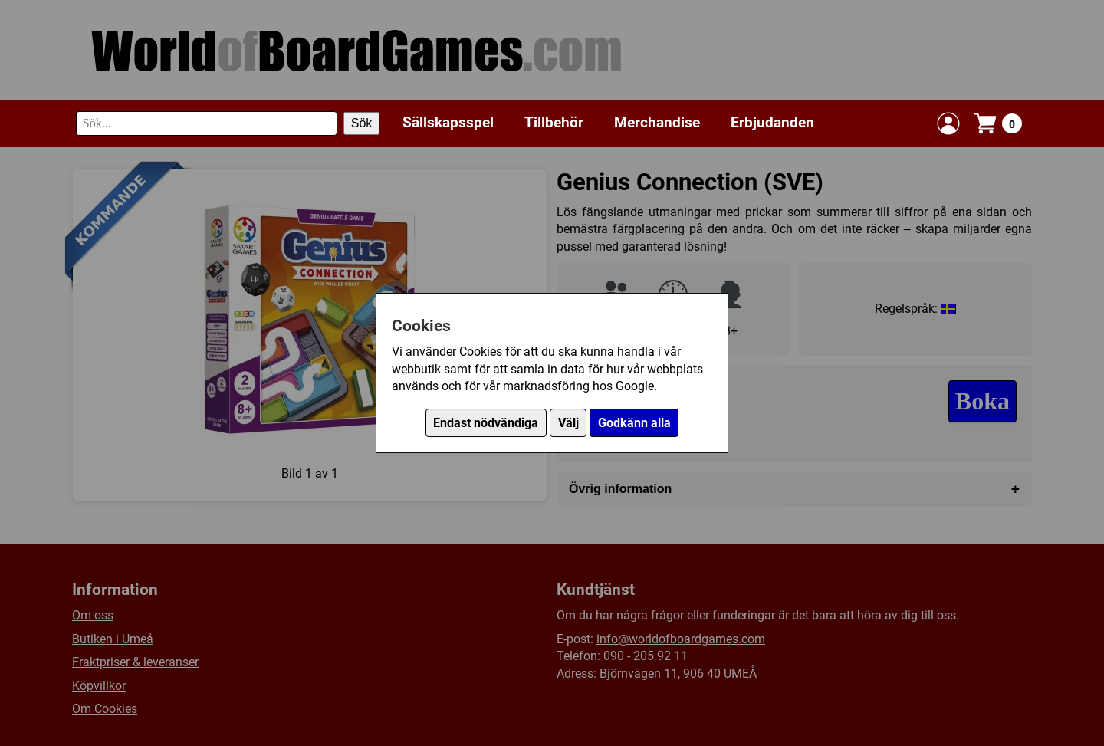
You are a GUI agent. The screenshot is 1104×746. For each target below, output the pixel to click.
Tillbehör (553, 122)
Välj (568, 423)
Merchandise (657, 122)
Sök (362, 123)
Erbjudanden (772, 122)
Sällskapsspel (448, 122)
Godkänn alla (634, 423)
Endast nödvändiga (485, 423)
